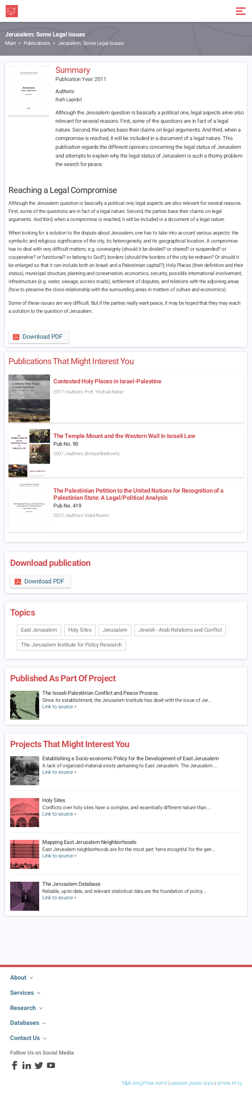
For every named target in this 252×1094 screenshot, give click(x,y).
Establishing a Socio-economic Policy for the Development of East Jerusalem (130, 759)
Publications (37, 43)
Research (23, 1008)
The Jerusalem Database (71, 884)
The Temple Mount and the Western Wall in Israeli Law (124, 436)
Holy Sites (80, 630)
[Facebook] (14, 1068)
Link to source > (59, 707)
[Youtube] (51, 1068)
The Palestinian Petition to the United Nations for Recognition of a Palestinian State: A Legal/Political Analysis (138, 494)
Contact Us (25, 1038)
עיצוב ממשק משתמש (192, 1083)
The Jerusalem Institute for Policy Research (71, 645)
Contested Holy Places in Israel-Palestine (107, 381)
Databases (24, 1023)
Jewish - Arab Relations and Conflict (180, 630)
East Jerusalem (39, 630)
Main (10, 43)
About (18, 977)
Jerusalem (115, 630)
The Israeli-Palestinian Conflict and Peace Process (100, 693)
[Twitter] (38, 1068)
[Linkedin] (26, 1068)
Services (22, 992)
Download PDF (37, 336)
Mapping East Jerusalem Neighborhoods (89, 842)
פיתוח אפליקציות (149, 1083)
